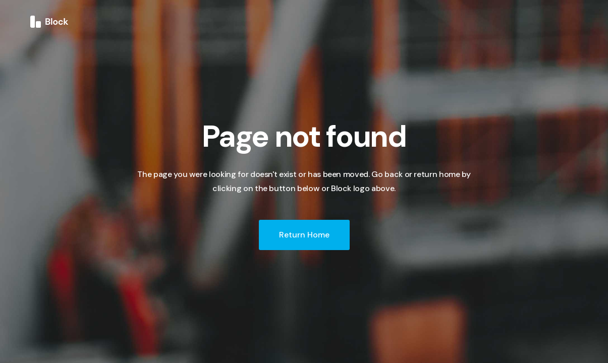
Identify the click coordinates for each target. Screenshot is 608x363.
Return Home (304, 234)
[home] (49, 21)
